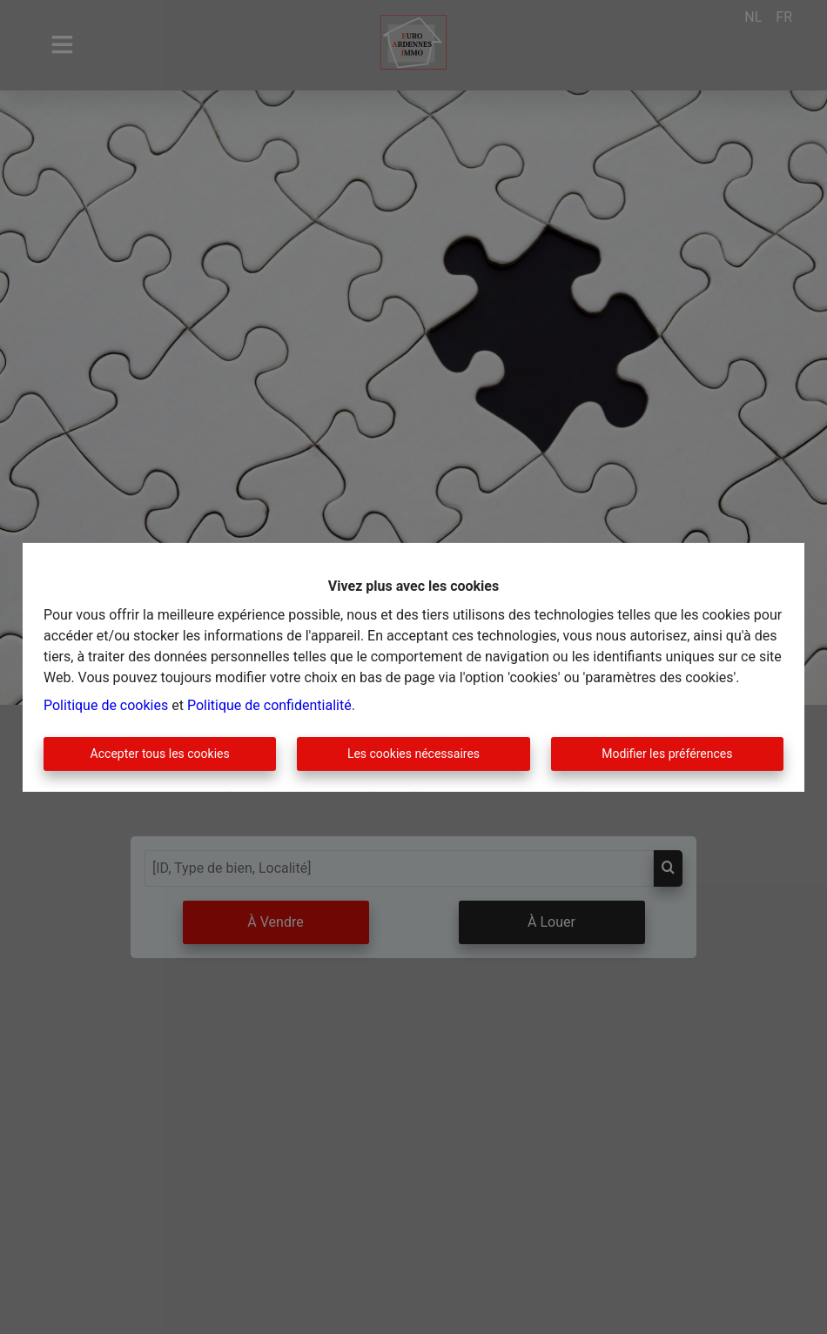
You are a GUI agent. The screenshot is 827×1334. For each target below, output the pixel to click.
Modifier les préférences (667, 754)
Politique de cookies (106, 705)
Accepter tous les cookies (160, 754)
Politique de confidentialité (269, 705)
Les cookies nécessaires (413, 754)
